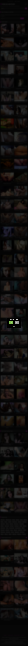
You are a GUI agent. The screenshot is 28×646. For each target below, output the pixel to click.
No (16, 322)
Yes (11, 322)
